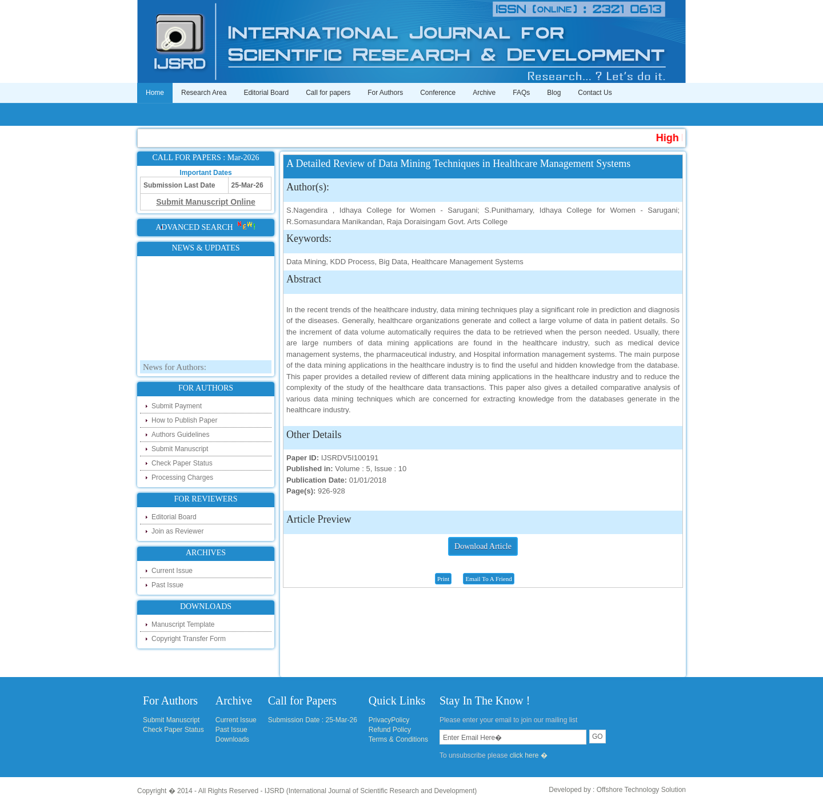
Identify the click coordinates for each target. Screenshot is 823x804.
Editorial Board (266, 93)
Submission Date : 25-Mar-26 (312, 720)
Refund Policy (390, 730)
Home (155, 93)
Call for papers (328, 93)
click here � (529, 755)
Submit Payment (176, 406)
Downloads (232, 739)
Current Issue (172, 571)
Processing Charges (182, 477)
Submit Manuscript (179, 449)
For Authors (385, 93)
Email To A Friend (488, 578)
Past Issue (167, 585)
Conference (438, 93)
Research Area (203, 93)
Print (443, 578)
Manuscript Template (183, 624)
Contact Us (595, 93)
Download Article (483, 546)
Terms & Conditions (398, 739)
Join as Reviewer (177, 531)
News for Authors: (174, 370)
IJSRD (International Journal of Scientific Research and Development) (371, 791)
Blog (554, 93)
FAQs (521, 93)
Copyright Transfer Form (188, 639)
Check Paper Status (182, 463)
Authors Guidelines (180, 435)
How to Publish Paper (184, 420)
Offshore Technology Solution (641, 790)
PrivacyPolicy (389, 720)
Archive (484, 93)
